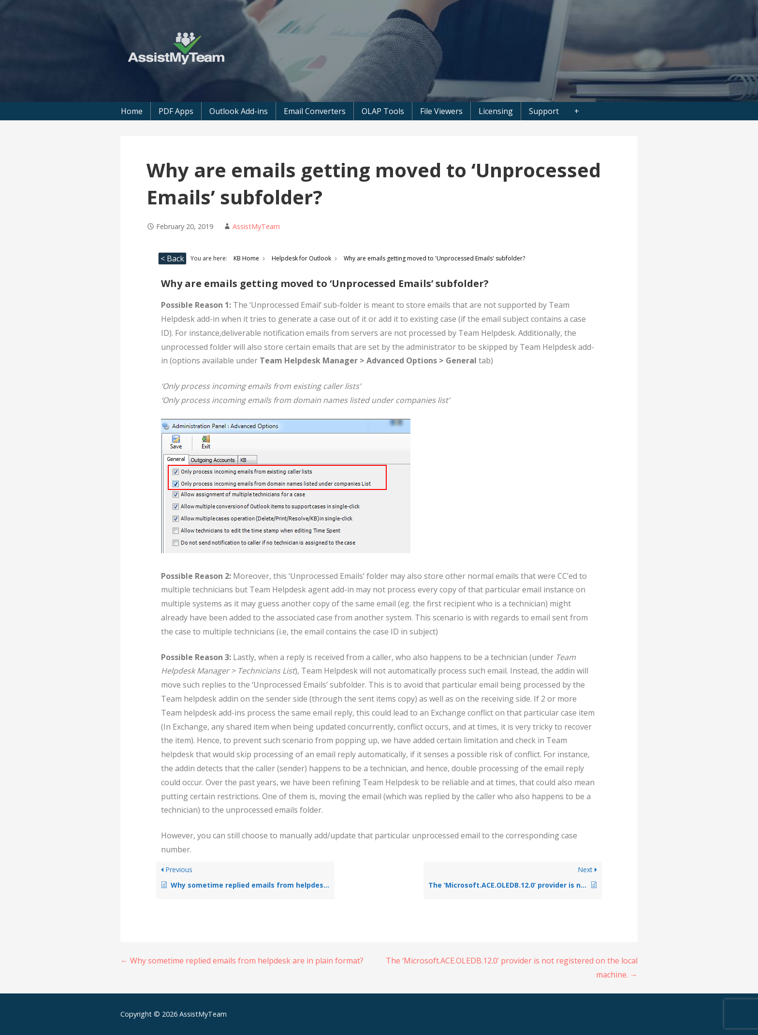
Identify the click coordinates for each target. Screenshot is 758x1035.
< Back (172, 258)
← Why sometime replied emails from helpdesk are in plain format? (242, 960)
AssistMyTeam (256, 226)
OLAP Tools (383, 111)
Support (544, 111)
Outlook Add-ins (238, 111)
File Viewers (441, 111)
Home (132, 111)
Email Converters (315, 111)
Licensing (496, 111)
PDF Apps (176, 111)
